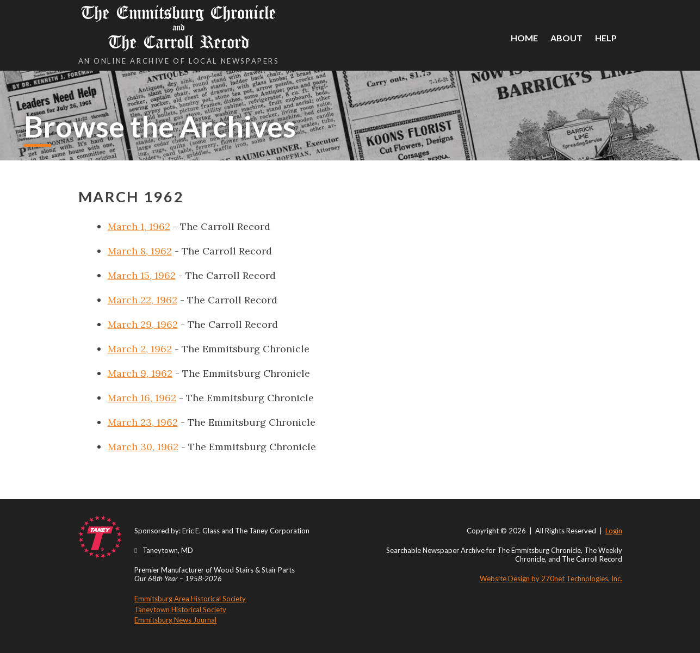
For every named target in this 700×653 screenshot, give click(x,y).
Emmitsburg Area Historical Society (190, 598)
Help (606, 38)
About (566, 38)
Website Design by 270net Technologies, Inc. (551, 578)
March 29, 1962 (143, 324)
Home (524, 38)
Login (613, 530)
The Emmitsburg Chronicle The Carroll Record (179, 27)
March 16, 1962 (142, 397)
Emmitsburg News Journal (175, 619)
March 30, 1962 (143, 446)
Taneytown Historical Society (180, 609)
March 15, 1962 (142, 275)
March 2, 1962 (140, 349)
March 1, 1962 (139, 226)
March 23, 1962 (143, 422)
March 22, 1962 (142, 300)
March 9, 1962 (140, 373)
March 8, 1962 (140, 251)
